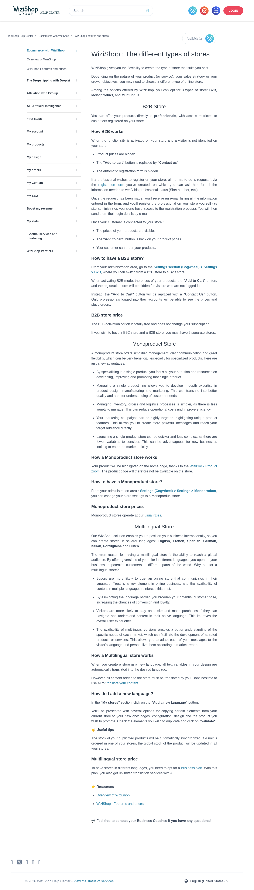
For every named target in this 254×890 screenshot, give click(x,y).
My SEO (32, 195)
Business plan (191, 768)
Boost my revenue (39, 208)
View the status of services (93, 881)
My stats (33, 221)
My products (35, 144)
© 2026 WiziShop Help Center (48, 881)
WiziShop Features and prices (92, 35)
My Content (35, 182)
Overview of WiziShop (41, 59)
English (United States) (207, 881)
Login (233, 10)
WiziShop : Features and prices (120, 804)
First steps (34, 118)
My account (35, 131)
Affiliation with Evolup (42, 93)
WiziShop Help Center (20, 35)
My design (34, 157)
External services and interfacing (42, 236)
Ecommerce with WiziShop (54, 35)
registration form (111, 185)
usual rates (152, 515)
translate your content (122, 683)
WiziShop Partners (40, 251)
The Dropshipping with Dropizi (48, 80)
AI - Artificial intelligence (44, 106)
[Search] (111, 11)
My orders (34, 170)
